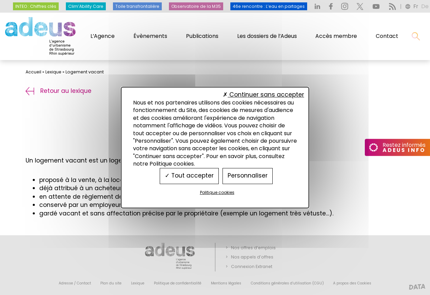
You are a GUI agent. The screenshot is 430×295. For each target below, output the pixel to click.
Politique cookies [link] (217, 192)
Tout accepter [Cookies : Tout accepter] (189, 176)
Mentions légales (226, 283)
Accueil (33, 72)
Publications (202, 36)
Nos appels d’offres (252, 257)
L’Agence (102, 36)
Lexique (53, 72)
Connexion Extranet (251, 266)
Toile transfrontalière (137, 6)
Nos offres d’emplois (253, 248)
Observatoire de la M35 (196, 6)
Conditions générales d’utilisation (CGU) (287, 283)
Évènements (150, 36)
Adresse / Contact (75, 283)
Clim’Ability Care (85, 6)
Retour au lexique (58, 91)
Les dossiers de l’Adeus (267, 36)
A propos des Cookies (352, 283)
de (425, 6)
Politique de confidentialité (177, 283)
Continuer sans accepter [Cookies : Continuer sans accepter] (263, 94)
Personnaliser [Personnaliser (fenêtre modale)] (248, 176)
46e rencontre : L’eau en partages (269, 6)
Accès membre (336, 36)
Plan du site (110, 283)
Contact (387, 36)
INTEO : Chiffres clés (35, 6)
